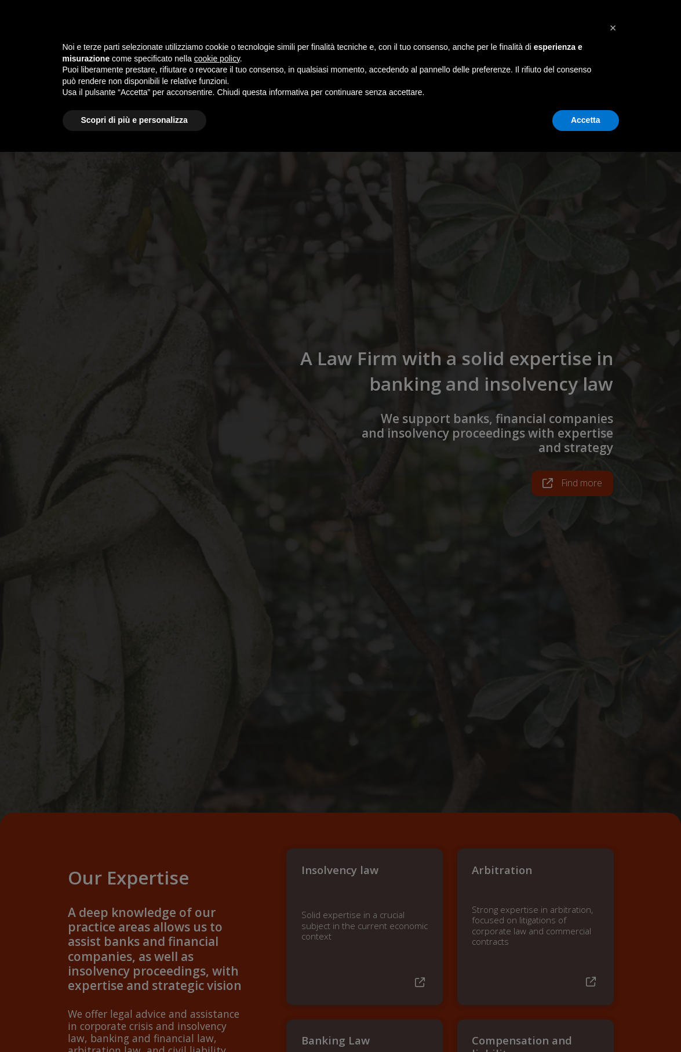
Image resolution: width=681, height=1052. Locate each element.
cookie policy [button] (217, 958)
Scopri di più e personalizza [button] (134, 1020)
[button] (613, 928)
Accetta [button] (585, 1020)
